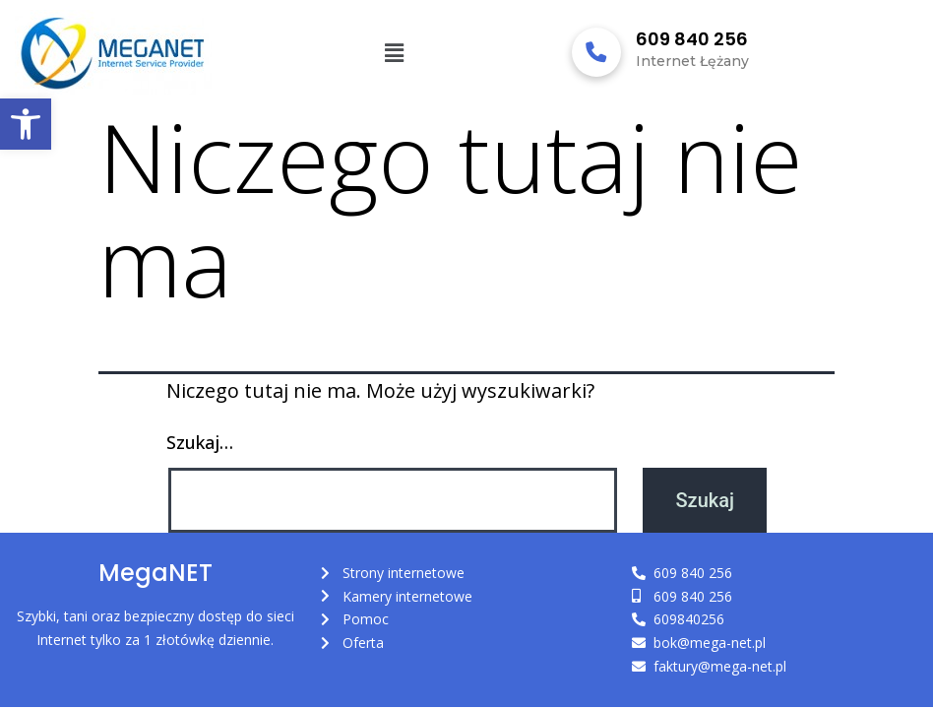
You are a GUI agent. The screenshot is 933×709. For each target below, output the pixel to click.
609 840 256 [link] (692, 39)
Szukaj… (199, 442)
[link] (25, 124)
